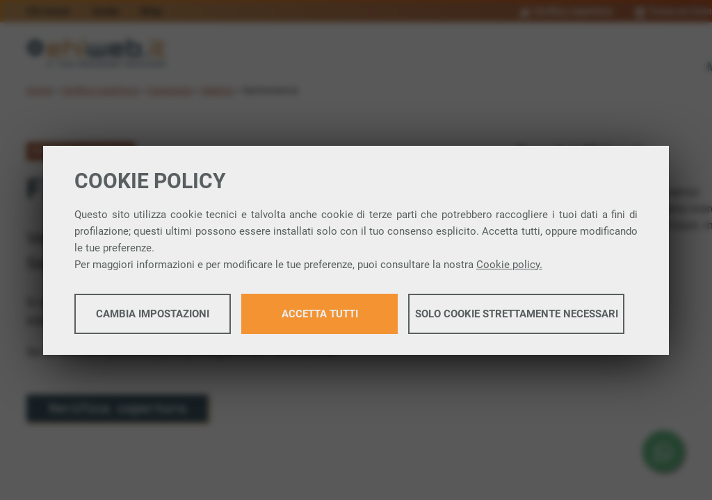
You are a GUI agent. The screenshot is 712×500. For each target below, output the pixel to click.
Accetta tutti (320, 314)
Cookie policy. (509, 264)
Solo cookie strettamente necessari (516, 314)
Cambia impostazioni (152, 314)
